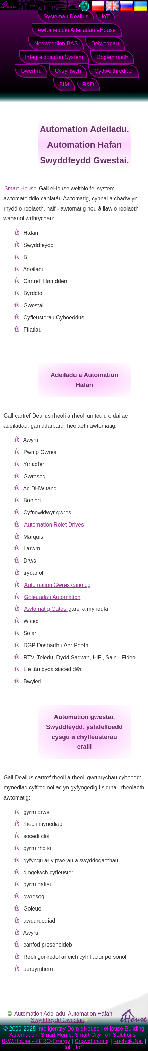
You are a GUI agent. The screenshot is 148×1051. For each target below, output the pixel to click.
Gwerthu (30, 71)
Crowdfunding (92, 1041)
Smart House (21, 188)
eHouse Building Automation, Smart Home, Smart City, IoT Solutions (77, 1032)
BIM (64, 84)
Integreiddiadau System (54, 57)
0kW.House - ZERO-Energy (36, 1041)
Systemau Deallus (66, 16)
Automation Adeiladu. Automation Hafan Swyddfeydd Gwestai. (63, 1017)
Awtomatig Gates (46, 609)
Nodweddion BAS (56, 43)
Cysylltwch (68, 71)
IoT (106, 16)
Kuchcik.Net (128, 1041)
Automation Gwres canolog (57, 585)
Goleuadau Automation (52, 597)
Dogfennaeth (112, 57)
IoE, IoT (74, 1047)
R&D (88, 84)
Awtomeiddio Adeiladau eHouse (76, 30)
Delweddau (105, 43)
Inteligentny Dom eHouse (68, 1029)
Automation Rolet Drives (54, 525)
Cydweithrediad (113, 71)
